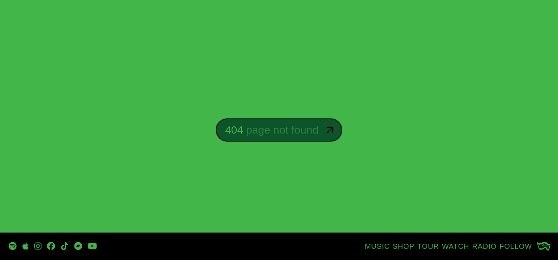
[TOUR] (428, 246)
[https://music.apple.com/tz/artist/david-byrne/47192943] (25, 246)
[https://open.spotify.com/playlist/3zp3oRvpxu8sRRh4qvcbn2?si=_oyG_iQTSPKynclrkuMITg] (13, 246)
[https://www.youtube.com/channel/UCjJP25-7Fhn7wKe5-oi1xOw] (92, 246)
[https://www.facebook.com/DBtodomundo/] (51, 246)
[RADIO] (484, 246)
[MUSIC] (377, 246)
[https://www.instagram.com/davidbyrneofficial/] (38, 246)
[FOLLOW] (515, 246)
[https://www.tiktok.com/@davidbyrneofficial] (64, 246)
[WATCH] (455, 246)
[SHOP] (404, 246)
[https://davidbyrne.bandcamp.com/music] (78, 246)
